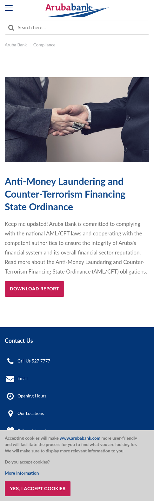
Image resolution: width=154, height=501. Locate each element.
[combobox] (77, 27)
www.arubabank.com (80, 438)
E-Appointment (31, 430)
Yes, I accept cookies (37, 488)
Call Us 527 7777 (33, 360)
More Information (22, 473)
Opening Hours (31, 395)
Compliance (44, 44)
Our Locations (30, 413)
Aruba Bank (16, 44)
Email (22, 378)
